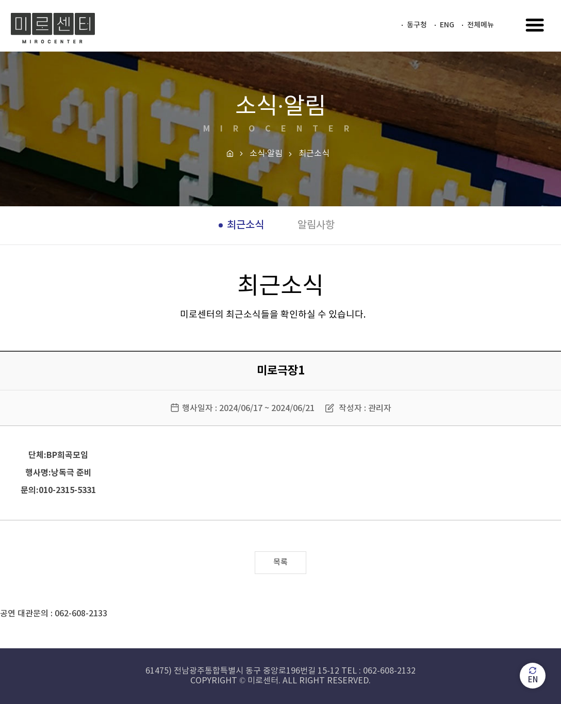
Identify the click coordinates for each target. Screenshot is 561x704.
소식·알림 (266, 153)
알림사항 (316, 225)
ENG (447, 25)
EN (533, 675)
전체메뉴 (480, 25)
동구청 (417, 25)
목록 (280, 562)
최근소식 (245, 225)
